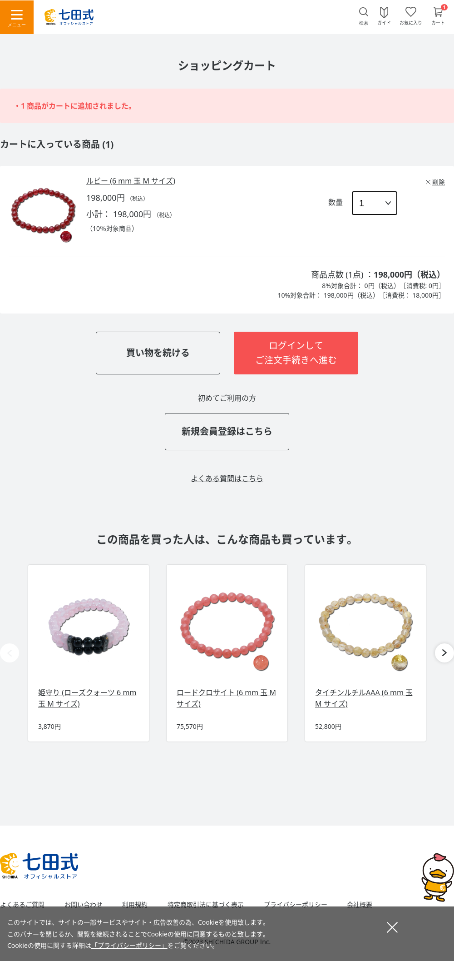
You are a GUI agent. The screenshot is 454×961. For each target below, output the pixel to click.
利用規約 (135, 904)
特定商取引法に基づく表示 (206, 904)
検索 (363, 22)
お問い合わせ (83, 904)
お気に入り (411, 22)
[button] (444, 652)
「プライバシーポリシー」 (129, 945)
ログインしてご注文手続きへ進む (296, 352)
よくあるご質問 (22, 904)
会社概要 (359, 904)
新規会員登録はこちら (227, 431)
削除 (438, 182)
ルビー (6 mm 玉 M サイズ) (130, 181)
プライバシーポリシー (295, 904)
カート (438, 22)
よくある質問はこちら (227, 478)
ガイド (384, 22)
